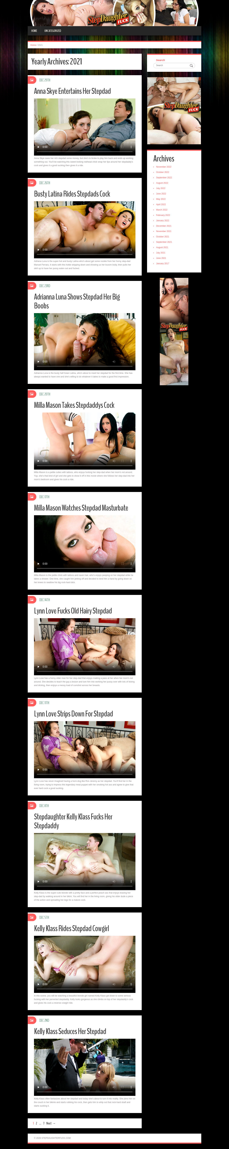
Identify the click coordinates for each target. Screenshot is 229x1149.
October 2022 (162, 172)
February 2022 (163, 215)
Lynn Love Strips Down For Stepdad (73, 713)
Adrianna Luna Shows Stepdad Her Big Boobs (77, 301)
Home (34, 31)
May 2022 (161, 199)
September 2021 (164, 242)
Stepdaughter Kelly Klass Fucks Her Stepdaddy (73, 821)
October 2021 (162, 236)
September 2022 (164, 177)
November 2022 (163, 167)
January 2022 (162, 220)
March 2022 (161, 210)
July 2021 (160, 253)
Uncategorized (52, 31)
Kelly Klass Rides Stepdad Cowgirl (71, 928)
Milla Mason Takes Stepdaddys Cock (74, 405)
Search (160, 60)
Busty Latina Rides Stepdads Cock (72, 194)
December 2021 (163, 226)
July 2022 (160, 188)
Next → (51, 1123)
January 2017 (162, 263)
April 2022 (161, 204)
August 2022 (162, 183)
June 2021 (161, 258)
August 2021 (162, 247)
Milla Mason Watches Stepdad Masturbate (81, 508)
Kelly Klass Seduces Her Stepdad (70, 1031)
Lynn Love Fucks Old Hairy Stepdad (73, 610)
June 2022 (161, 193)
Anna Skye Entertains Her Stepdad (72, 91)
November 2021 (163, 231)
